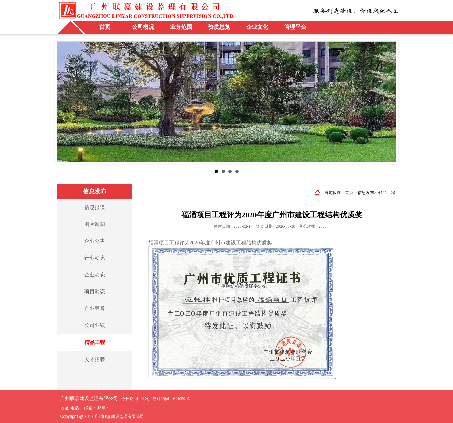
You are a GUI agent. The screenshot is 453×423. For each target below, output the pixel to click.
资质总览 (219, 27)
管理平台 (295, 27)
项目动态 (94, 291)
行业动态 (94, 258)
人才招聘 (94, 359)
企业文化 (257, 27)
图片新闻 (94, 224)
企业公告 (94, 241)
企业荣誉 (94, 308)
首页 (104, 27)
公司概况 (143, 27)
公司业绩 (94, 325)
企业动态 (94, 274)
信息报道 (94, 207)
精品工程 (94, 342)
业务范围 (181, 27)
